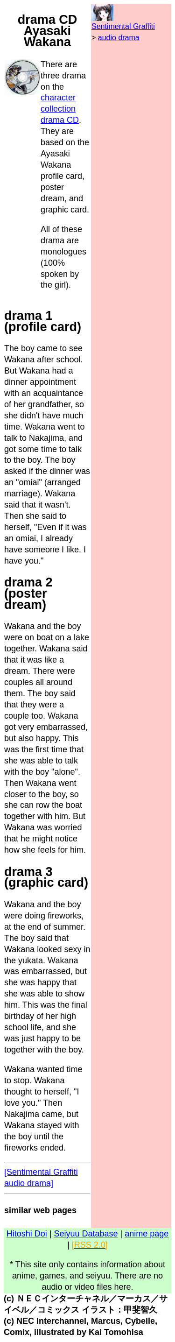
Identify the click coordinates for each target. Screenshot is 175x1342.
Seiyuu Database (86, 1233)
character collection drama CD (60, 109)
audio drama (119, 38)
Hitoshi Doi (27, 1233)
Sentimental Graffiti (123, 26)
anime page (146, 1233)
